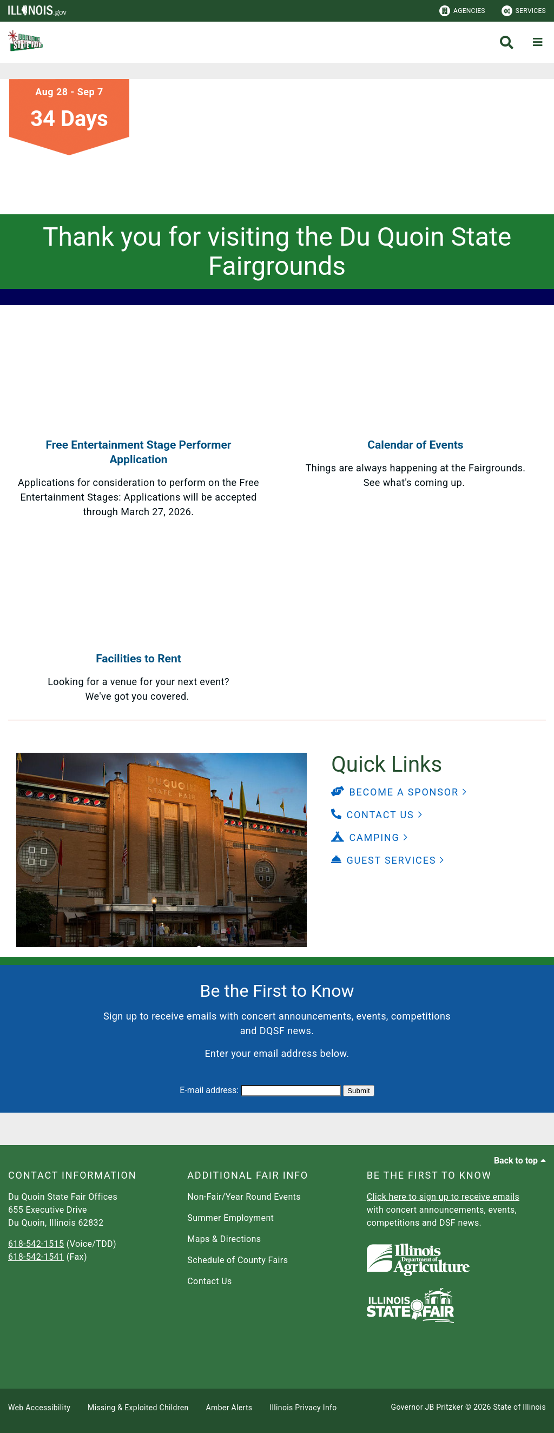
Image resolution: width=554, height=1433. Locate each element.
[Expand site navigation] (538, 42)
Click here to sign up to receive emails (443, 1197)
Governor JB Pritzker (427, 1407)
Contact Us (209, 1281)
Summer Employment (230, 1218)
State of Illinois (519, 1407)
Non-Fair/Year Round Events (244, 1197)
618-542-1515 (36, 1244)
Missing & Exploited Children (138, 1407)
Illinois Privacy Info (303, 1407)
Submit (358, 1091)
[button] (399, 792)
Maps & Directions (224, 1239)
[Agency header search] (506, 42)
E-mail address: (209, 1090)
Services (524, 10)
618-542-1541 (36, 1257)
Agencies (462, 10)
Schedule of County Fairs (237, 1260)
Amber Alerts (229, 1407)
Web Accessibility (39, 1407)
